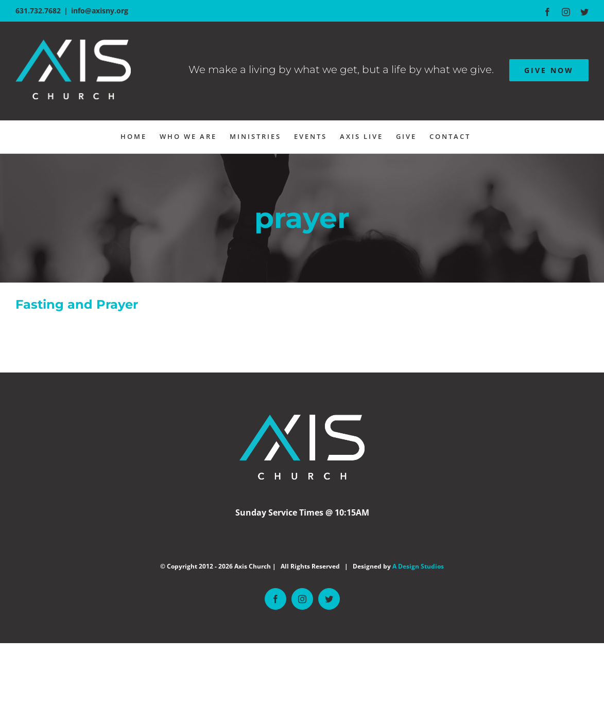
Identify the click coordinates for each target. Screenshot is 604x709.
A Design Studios (418, 566)
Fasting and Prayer (76, 304)
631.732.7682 (38, 10)
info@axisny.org (99, 10)
